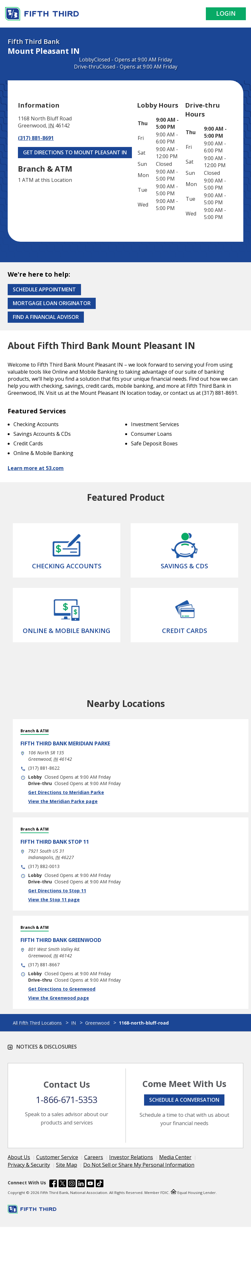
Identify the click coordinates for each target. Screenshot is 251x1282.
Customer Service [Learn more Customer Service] (57, 1157)
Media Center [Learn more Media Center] (175, 1157)
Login (226, 13)
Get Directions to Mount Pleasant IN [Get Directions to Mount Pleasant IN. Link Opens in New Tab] (75, 152)
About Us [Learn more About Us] (19, 1157)
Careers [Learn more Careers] (93, 1157)
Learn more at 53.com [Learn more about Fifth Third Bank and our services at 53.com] (36, 468)
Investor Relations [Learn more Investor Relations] (131, 1157)
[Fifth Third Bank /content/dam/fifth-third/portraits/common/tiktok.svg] (99, 1184)
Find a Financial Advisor (46, 316)
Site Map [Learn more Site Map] (66, 1164)
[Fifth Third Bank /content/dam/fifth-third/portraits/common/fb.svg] (53, 1184)
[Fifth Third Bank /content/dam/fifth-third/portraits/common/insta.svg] (72, 1184)
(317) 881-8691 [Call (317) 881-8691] (36, 138)
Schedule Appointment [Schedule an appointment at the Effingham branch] (44, 289)
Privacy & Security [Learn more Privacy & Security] (29, 1164)
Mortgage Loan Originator (52, 303)
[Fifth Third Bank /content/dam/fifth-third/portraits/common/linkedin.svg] (81, 1184)
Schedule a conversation (184, 1099)
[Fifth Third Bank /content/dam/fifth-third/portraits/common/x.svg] (62, 1184)
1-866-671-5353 (66, 1100)
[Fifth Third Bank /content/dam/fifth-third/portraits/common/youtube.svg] (90, 1184)
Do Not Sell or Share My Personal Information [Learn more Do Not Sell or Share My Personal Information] (138, 1164)
